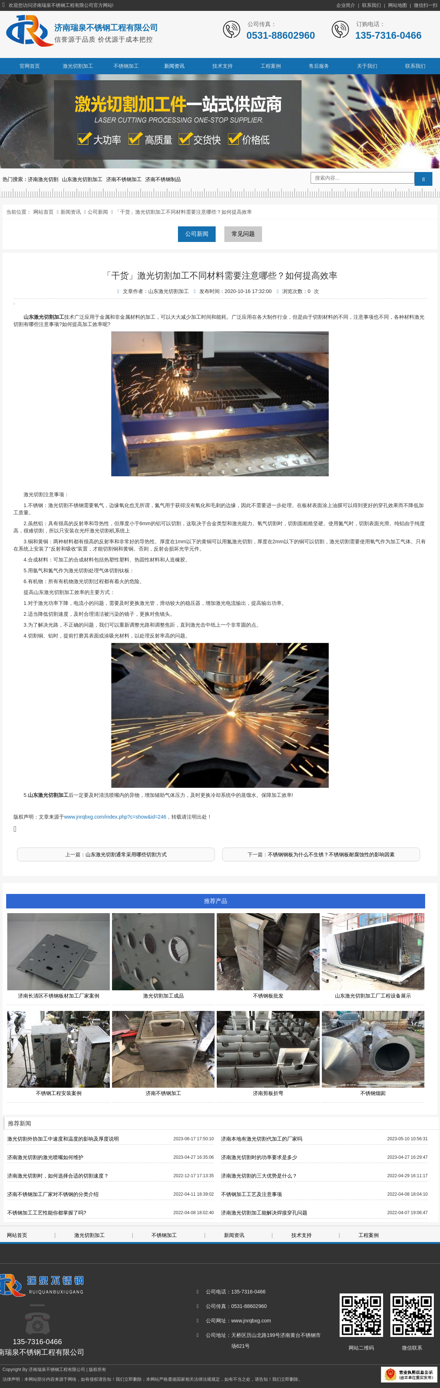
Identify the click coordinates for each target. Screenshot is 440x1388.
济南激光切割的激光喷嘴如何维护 (45, 1157)
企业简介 (345, 5)
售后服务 (319, 66)
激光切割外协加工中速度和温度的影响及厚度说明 (63, 1139)
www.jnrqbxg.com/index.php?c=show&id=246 (115, 817)
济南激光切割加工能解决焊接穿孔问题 (264, 1213)
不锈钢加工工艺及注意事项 (251, 1194)
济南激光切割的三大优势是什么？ (259, 1176)
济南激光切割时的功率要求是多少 (259, 1157)
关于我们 (367, 66)
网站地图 (397, 5)
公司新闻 (98, 212)
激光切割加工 (78, 66)
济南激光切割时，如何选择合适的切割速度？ (58, 1176)
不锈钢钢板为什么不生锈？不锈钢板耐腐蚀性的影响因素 (331, 854)
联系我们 (371, 5)
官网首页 (30, 66)
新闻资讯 (174, 66)
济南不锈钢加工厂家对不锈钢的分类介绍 (53, 1194)
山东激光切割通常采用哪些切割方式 (126, 854)
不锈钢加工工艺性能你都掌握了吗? (46, 1213)
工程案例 (271, 66)
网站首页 (43, 212)
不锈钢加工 (126, 66)
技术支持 (222, 66)
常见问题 (243, 234)
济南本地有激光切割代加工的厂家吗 (261, 1139)
